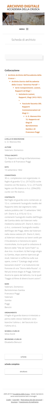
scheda (23, 357)
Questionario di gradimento (29, 402)
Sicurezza (14, 402)
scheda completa (12, 364)
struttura (23, 371)
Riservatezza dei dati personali (31, 400)
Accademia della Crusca (21, 394)
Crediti (8, 400)
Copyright (15, 400)
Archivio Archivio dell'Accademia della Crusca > (25, 104)
